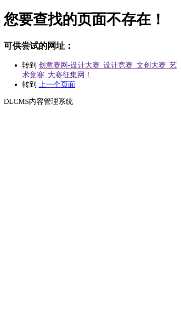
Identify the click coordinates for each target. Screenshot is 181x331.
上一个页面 (57, 84)
